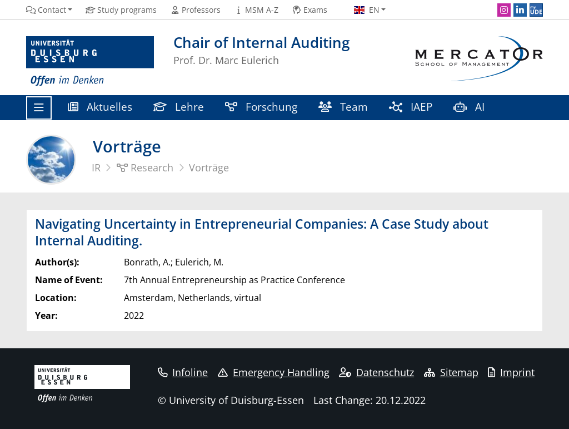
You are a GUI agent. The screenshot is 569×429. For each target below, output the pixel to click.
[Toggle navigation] (39, 108)
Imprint (511, 372)
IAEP (410, 106)
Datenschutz (376, 372)
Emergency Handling (274, 372)
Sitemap (451, 372)
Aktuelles (100, 106)
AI (470, 106)
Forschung (261, 106)
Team (343, 106)
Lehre (178, 106)
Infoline (183, 372)
